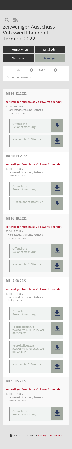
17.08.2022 (16, 280)
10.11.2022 (16, 155)
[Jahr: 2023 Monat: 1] (55, 70)
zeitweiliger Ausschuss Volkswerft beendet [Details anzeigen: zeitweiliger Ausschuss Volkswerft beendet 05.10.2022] (34, 227)
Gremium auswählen (20, 77)
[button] (57, 125)
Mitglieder (50, 49)
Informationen (18, 49)
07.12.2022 (16, 93)
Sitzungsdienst (50, 435)
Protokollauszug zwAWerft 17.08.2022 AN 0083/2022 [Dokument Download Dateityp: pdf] (28, 330)
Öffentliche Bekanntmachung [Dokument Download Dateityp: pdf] (24, 125)
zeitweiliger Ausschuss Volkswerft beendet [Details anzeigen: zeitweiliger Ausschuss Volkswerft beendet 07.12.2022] (34, 102)
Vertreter (18, 58)
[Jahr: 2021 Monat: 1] (31, 70)
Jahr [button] (20, 70)
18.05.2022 (16, 380)
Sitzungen (49, 58)
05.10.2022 (16, 218)
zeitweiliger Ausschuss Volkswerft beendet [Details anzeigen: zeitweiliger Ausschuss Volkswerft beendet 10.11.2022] (34, 164)
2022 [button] (43, 70)
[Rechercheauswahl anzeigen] (7, 20)
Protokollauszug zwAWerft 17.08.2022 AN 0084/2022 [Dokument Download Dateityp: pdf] (28, 349)
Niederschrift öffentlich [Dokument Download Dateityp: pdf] (27, 139)
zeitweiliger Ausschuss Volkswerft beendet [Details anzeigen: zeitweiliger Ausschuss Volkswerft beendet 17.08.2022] (34, 289)
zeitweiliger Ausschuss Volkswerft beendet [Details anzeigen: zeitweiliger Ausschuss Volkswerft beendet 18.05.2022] (34, 389)
